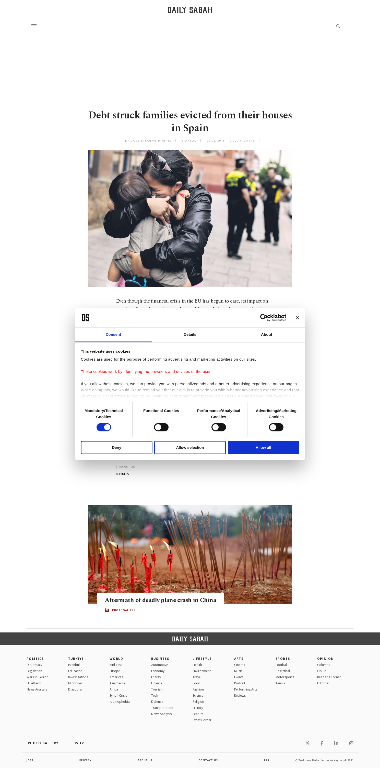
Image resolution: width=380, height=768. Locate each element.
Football (282, 665)
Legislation (34, 671)
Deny (116, 448)
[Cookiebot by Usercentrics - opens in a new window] (264, 317)
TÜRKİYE (76, 658)
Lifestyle (202, 658)
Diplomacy (34, 665)
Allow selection (190, 448)
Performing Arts (245, 689)
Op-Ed (321, 671)
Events (238, 677)
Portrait (239, 683)
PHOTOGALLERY (124, 610)
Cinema (239, 665)
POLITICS (35, 658)
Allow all (263, 448)
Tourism (157, 689)
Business (160, 658)
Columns (323, 665)
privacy (85, 760)
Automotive (159, 665)
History (198, 708)
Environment (202, 671)
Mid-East (116, 665)
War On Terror (37, 677)
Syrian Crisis (118, 695)
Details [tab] (190, 334)
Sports (283, 658)
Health (197, 665)
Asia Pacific (118, 683)
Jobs (30, 760)
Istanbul (74, 665)
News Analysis (37, 689)
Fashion (198, 689)
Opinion (325, 658)
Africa (114, 689)
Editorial (323, 683)
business (122, 474)
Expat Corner (202, 720)
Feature (198, 714)
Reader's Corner (329, 677)
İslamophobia (120, 701)
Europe (115, 671)
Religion (198, 701)
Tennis (280, 683)
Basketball (283, 671)
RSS (266, 760)
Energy (156, 677)
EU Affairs (34, 683)
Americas (116, 677)
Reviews (240, 695)
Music (238, 671)
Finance (156, 683)
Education (75, 671)
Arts (239, 658)
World (116, 658)
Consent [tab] (113, 334)
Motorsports (285, 677)
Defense (157, 701)
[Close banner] (297, 317)
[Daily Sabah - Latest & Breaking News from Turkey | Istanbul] (190, 10)
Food (196, 683)
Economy (157, 671)
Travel (197, 677)
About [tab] (266, 334)
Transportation (162, 708)
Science (198, 695)
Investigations (78, 677)
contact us (208, 760)
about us (145, 760)
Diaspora (75, 689)
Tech (154, 695)
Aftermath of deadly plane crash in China (161, 600)
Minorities (75, 683)
